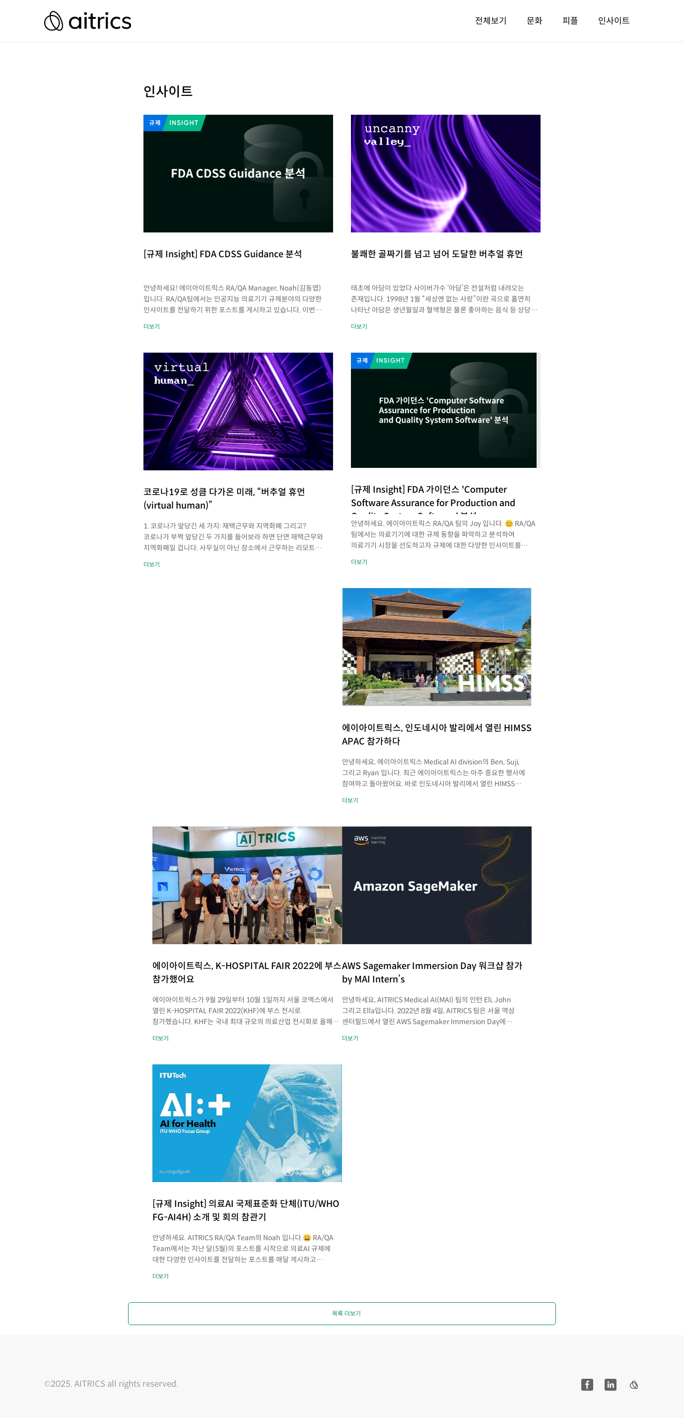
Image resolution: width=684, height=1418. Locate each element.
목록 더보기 (346, 1313)
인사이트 (614, 20)
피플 (570, 20)
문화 (535, 20)
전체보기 (491, 20)
